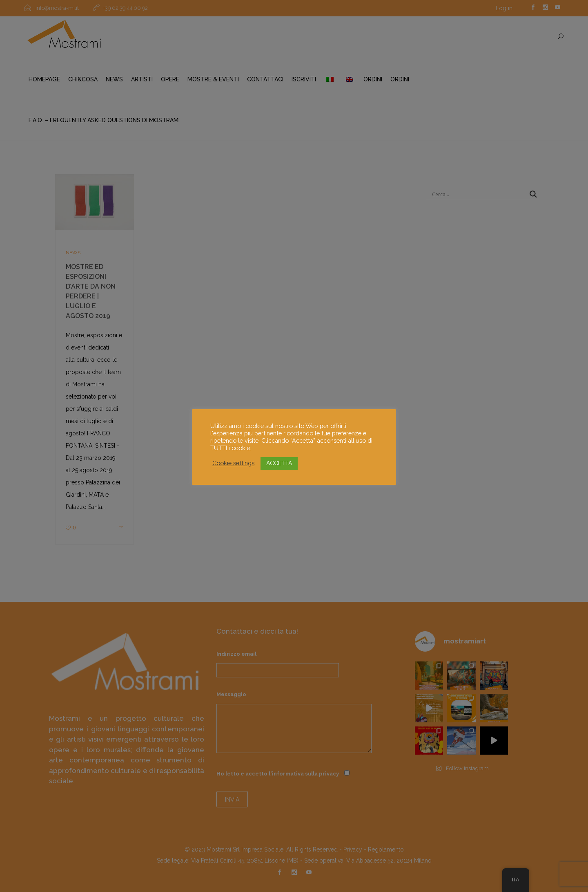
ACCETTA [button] (279, 463)
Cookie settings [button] (233, 462)
